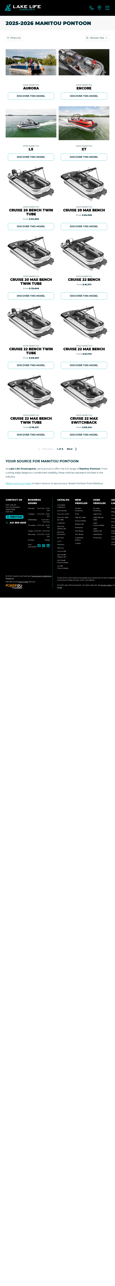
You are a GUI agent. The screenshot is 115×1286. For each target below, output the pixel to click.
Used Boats (97, 534)
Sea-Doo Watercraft (61, 527)
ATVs (77, 514)
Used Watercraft (97, 530)
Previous (45, 449)
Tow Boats (79, 534)
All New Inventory (79, 509)
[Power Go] (29, 586)
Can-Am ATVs (63, 514)
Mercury (60, 548)
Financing (97, 538)
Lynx (59, 541)
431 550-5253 (16, 522)
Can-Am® (61, 551)
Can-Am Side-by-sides (63, 518)
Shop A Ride (23, 582)
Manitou (60, 544)
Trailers (78, 543)
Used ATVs (97, 514)
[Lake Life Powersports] (23, 7)
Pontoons (79, 527)
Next (72, 449)
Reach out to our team (19, 483)
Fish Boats (79, 531)
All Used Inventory (97, 509)
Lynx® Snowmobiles (62, 567)
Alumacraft (62, 510)
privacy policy (106, 585)
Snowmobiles (80, 521)
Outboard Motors (79, 539)
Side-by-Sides (80, 517)
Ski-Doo (60, 538)
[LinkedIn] (48, 545)
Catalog (63, 499)
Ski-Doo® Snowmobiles (62, 561)
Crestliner (61, 523)
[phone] (91, 7)
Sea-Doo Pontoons (61, 533)
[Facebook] (39, 545)
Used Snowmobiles (98, 524)
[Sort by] (97, 38)
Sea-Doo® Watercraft (61, 556)
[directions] (99, 7)
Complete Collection (61, 506)
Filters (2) (14, 38)
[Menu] (107, 8)
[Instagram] (43, 545)
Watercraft (79, 524)
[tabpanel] (39, 524)
